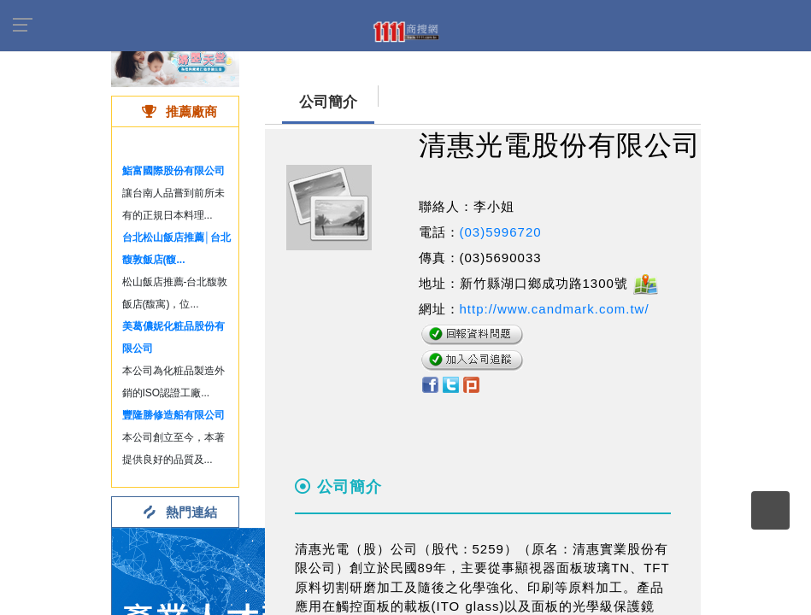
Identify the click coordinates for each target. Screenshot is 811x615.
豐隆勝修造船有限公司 (173, 415)
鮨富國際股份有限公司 (173, 171)
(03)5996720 (501, 232)
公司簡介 (328, 102)
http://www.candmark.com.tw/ (554, 309)
